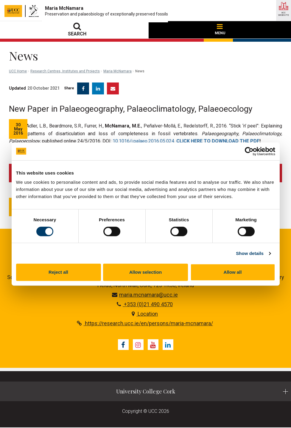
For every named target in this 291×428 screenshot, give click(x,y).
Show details (250, 253)
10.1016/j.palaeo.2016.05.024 (143, 141)
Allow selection (145, 272)
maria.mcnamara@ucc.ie (145, 295)
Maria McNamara (117, 71)
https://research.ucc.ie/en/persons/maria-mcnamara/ (145, 323)
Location (145, 314)
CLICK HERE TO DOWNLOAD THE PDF (217, 141)
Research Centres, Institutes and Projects (65, 71)
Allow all (233, 272)
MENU (220, 29)
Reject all (58, 272)
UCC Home (18, 71)
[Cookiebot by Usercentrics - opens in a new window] (249, 151)
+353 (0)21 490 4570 (145, 304)
